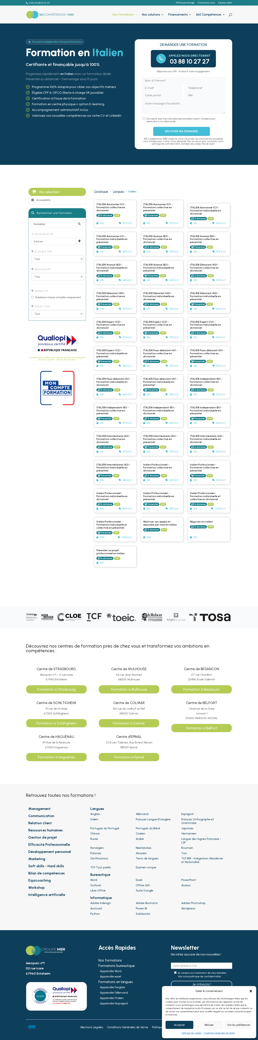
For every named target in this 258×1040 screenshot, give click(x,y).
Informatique (101, 898)
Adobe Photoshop (193, 903)
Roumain (187, 848)
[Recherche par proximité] (79, 241)
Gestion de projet (42, 837)
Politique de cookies (192, 1033)
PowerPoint (188, 880)
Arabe (140, 839)
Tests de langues (147, 858)
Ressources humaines (45, 830)
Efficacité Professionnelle (49, 844)
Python (95, 913)
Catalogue (101, 191)
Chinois (95, 833)
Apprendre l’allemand (114, 992)
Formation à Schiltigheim (56, 723)
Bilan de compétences (46, 873)
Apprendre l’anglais (112, 987)
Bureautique (100, 874)
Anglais (95, 814)
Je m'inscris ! (201, 984)
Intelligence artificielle (46, 895)
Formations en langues (115, 982)
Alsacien (141, 853)
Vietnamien (188, 833)
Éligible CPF (41, 251)
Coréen (140, 833)
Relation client (40, 823)
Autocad (96, 908)
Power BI (141, 908)
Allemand (142, 814)
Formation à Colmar (129, 723)
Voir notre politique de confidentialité (199, 976)
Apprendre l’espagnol (114, 1003)
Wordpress (188, 908)
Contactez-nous (206, 3)
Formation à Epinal (129, 757)
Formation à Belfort (201, 728)
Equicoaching (39, 880)
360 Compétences (208, 14)
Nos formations (123, 14)
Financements (178, 14)
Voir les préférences (238, 1025)
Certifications (99, 858)
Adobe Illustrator (147, 903)
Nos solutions (151, 14)
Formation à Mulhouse (129, 689)
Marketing (36, 859)
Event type (40, 306)
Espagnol (187, 814)
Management (39, 809)
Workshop (36, 887)
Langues (118, 191)
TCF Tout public (100, 867)
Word (93, 880)
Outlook (95, 885)
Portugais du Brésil (148, 828)
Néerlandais (143, 848)
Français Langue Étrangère (153, 819)
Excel (139, 880)
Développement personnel (49, 852)
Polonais (95, 853)
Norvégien (97, 848)
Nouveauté (41, 269)
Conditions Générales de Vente (219, 1033)
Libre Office (98, 890)
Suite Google (144, 890)
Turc (184, 853)
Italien (94, 819)
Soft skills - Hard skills (46, 866)
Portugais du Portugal (104, 828)
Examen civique (146, 867)
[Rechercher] (79, 224)
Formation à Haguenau (56, 757)
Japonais (187, 828)
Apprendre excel (110, 976)
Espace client (225, 3)
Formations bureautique (116, 966)
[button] (251, 991)
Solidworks (143, 913)
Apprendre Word (110, 971)
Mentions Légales (91, 1027)
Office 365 (143, 885)
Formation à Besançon (201, 689)
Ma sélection (45, 192)
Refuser (209, 1025)
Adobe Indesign (100, 903)
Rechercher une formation (51, 213)
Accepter (179, 1025)
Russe (94, 839)
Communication (41, 816)
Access (185, 885)
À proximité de (42, 234)
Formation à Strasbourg (56, 689)
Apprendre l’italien (112, 998)
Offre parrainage (185, 3)
